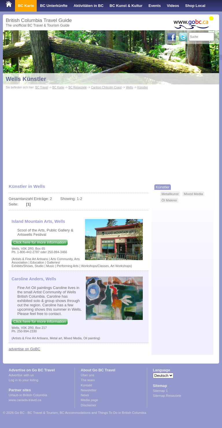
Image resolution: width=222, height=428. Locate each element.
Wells (129, 87)
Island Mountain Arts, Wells (38, 221)
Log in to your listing (23, 380)
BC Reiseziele (78, 87)
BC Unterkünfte (53, 5)
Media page (89, 400)
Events (155, 5)
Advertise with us (21, 375)
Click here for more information (39, 242)
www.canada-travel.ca (25, 400)
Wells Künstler (26, 79)
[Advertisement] (111, 133)
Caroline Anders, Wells (34, 279)
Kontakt (86, 385)
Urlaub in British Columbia (28, 395)
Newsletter (88, 390)
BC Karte (26, 5)
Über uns (87, 375)
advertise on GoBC (24, 349)
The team (88, 380)
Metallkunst (170, 194)
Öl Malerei (169, 200)
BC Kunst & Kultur (126, 5)
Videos (173, 5)
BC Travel (41, 87)
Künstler (142, 87)
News (85, 395)
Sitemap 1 (160, 390)
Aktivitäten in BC (88, 5)
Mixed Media (193, 194)
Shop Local (195, 5)
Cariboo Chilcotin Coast (106, 87)
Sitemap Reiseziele (167, 395)
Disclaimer (88, 405)
